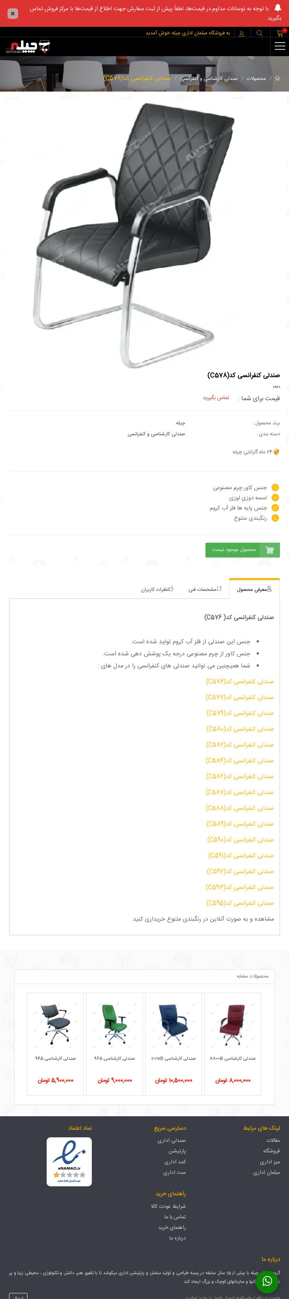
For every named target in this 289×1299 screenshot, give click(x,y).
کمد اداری (175, 1162)
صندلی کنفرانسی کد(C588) (240, 808)
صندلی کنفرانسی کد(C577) (240, 698)
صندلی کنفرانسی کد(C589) (240, 824)
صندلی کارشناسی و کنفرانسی (209, 79)
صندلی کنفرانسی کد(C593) (240, 888)
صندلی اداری (172, 1140)
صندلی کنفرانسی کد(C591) (241, 856)
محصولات (256, 79)
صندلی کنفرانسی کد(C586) (240, 777)
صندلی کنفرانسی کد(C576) (240, 682)
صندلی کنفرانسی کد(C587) (240, 793)
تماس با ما (175, 1217)
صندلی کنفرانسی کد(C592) (240, 872)
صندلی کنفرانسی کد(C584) (240, 761)
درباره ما (177, 1238)
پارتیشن (177, 1151)
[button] (260, 34)
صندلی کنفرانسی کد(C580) (240, 729)
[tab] (254, 589)
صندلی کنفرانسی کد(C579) (240, 713)
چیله (180, 423)
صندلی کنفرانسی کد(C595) (240, 903)
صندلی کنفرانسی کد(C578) (137, 78)
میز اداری (270, 1162)
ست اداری (174, 1172)
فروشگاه (271, 1151)
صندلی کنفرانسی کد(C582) (240, 745)
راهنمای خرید (172, 1227)
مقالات (273, 1140)
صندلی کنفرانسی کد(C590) (240, 840)
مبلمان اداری (266, 1172)
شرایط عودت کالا (168, 1206)
